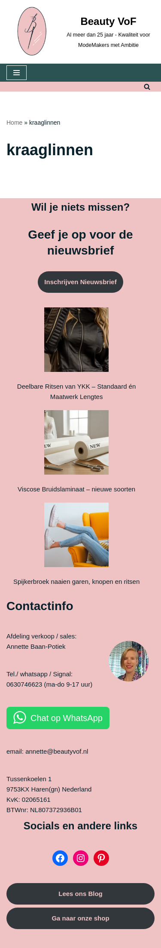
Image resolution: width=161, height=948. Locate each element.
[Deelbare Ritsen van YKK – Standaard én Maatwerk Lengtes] (76, 341)
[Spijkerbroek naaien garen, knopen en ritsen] (76, 536)
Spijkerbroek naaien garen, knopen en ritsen (76, 581)
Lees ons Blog (80, 893)
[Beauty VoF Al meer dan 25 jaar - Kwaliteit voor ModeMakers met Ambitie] (80, 32)
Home (14, 122)
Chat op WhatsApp (66, 718)
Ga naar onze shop (80, 918)
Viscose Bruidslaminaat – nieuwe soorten (76, 489)
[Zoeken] (147, 86)
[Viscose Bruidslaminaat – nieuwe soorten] (76, 444)
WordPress (124, 939)
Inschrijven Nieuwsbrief (80, 281)
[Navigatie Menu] (16, 72)
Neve (28, 939)
